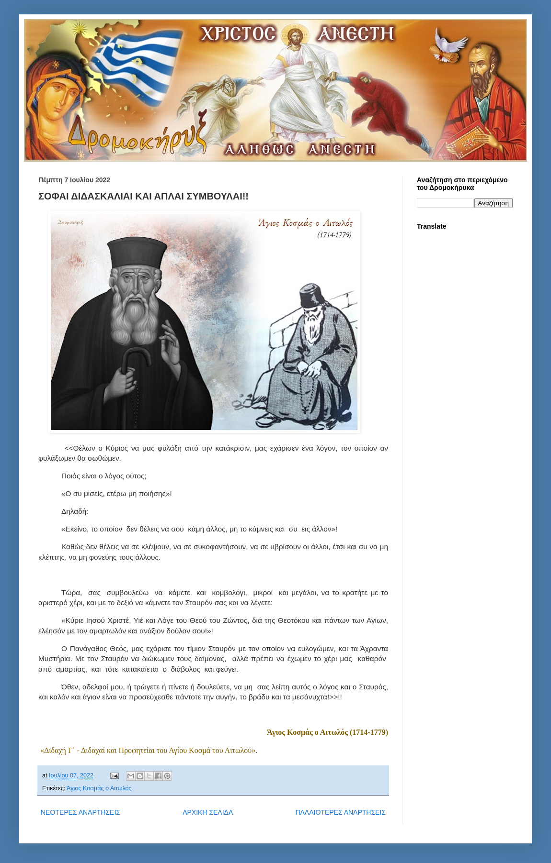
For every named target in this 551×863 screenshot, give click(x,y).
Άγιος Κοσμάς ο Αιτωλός (99, 788)
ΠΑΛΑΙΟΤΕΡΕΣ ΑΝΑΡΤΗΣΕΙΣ (340, 812)
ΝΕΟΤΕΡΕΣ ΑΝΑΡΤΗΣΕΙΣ (80, 812)
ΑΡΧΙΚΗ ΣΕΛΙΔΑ (208, 812)
